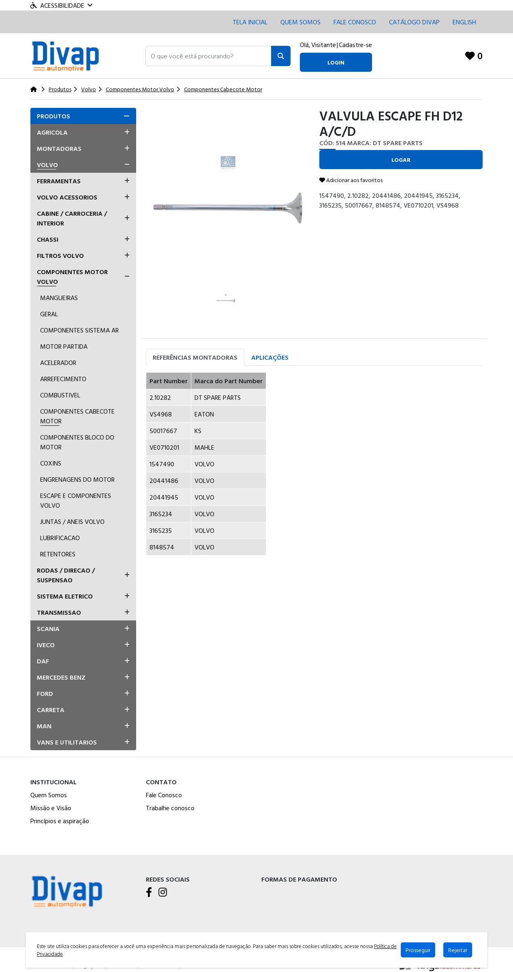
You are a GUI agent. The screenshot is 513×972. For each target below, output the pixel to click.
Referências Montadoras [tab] (195, 357)
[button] (208, 56)
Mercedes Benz (61, 677)
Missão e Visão (50, 808)
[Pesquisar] (281, 56)
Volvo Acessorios (67, 197)
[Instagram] (162, 892)
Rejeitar (457, 950)
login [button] (335, 62)
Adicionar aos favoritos (351, 180)
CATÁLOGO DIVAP (414, 22)
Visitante (323, 44)
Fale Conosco (164, 795)
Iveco (46, 645)
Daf (43, 661)
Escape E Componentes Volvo (75, 500)
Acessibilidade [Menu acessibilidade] (61, 5)
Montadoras (59, 148)
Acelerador (58, 362)
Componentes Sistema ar (79, 330)
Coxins (50, 463)
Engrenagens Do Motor (77, 479)
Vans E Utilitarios (67, 742)
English (464, 22)
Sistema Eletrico (65, 596)
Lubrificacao (60, 538)
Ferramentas (59, 181)
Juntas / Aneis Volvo (72, 521)
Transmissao (59, 612)
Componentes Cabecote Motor (77, 416)
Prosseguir (418, 950)
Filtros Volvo (60, 255)
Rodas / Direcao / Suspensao (66, 575)
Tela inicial (250, 22)
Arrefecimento (63, 379)
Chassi (47, 239)
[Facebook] (149, 892)
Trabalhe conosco (170, 808)
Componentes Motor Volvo (72, 276)
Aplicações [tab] (270, 357)
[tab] (83, 116)
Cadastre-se (355, 44)
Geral (49, 314)
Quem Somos (300, 22)
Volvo (47, 165)
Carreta (50, 710)
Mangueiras (59, 298)
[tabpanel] (314, 467)
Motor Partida (64, 346)
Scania (48, 628)
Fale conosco (354, 22)
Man (44, 726)
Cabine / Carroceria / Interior (72, 218)
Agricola (52, 132)
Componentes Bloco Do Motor (77, 442)
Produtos (53, 116)
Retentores (57, 554)
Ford (45, 693)
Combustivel (60, 395)
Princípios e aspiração (59, 821)
